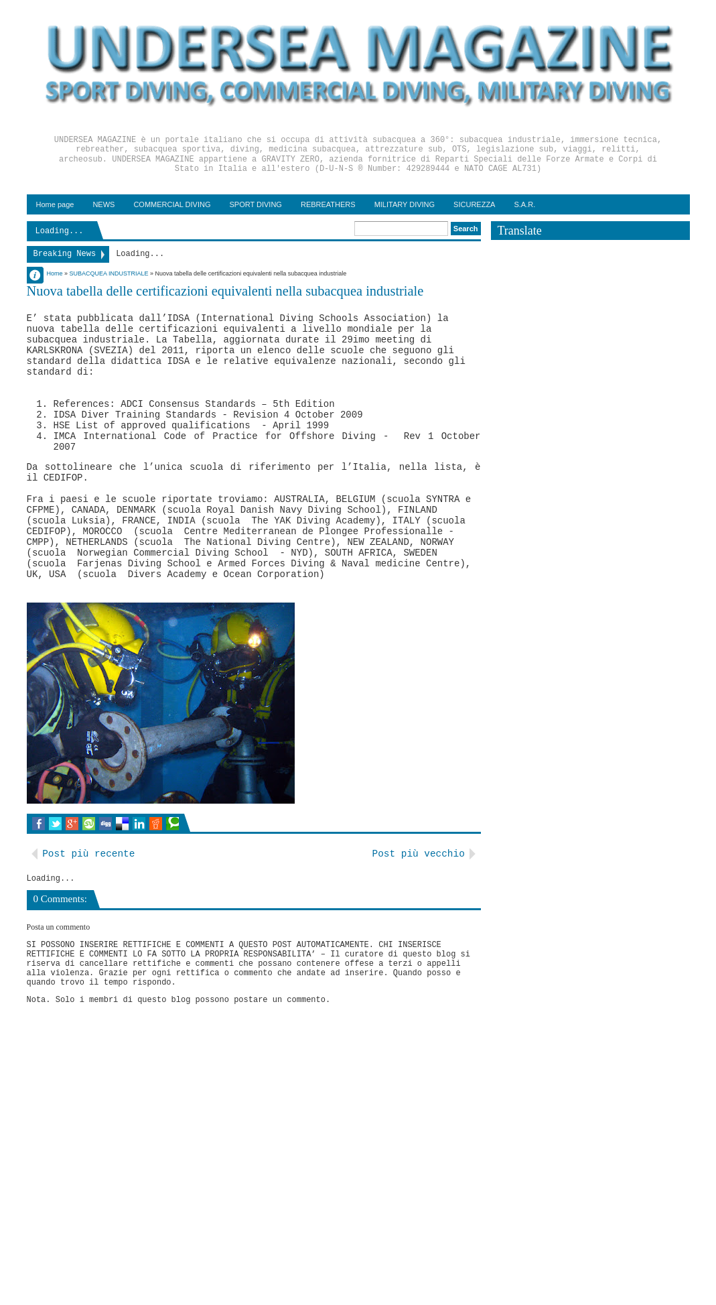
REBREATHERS (328, 204)
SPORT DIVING (255, 204)
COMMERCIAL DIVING (171, 204)
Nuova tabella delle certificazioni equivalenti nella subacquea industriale (225, 291)
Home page (55, 204)
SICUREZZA (474, 204)
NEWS (103, 204)
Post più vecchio (418, 854)
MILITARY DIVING (404, 204)
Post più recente (88, 854)
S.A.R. (524, 204)
